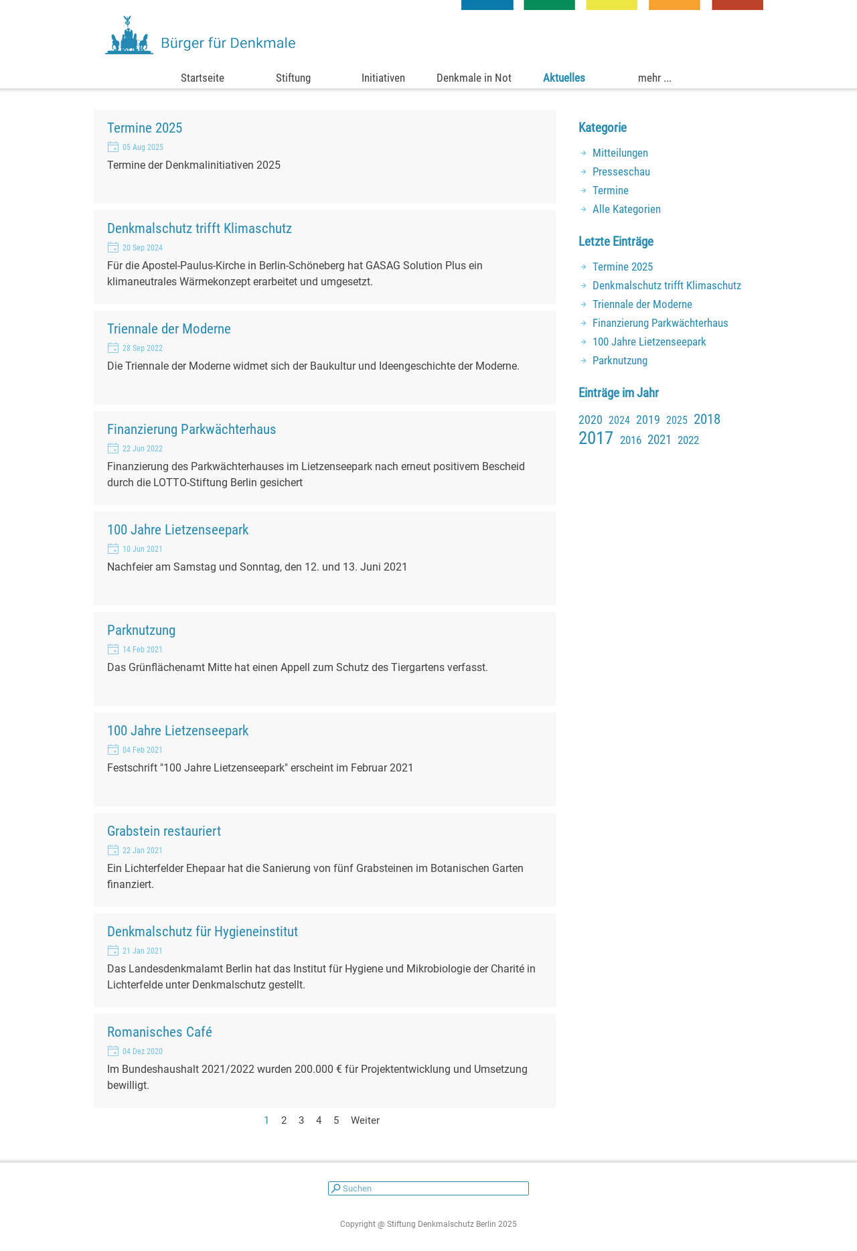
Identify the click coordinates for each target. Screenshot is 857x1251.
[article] (325, 157)
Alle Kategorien (627, 209)
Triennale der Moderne (169, 328)
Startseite (202, 77)
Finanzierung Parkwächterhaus (192, 429)
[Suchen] (428, 1188)
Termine (611, 190)
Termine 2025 (144, 127)
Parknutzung (141, 629)
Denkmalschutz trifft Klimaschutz (199, 228)
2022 (688, 440)
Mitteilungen (620, 152)
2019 (648, 420)
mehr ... (655, 77)
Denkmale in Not (474, 77)
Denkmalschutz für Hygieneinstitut (202, 931)
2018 (707, 419)
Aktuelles (564, 77)
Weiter (365, 1120)
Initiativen (383, 77)
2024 (619, 420)
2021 (659, 440)
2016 (630, 440)
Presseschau (621, 171)
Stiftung (293, 77)
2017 (595, 438)
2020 (590, 420)
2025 (677, 420)
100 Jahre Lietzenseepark (177, 529)
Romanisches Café (159, 1031)
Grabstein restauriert (164, 830)
